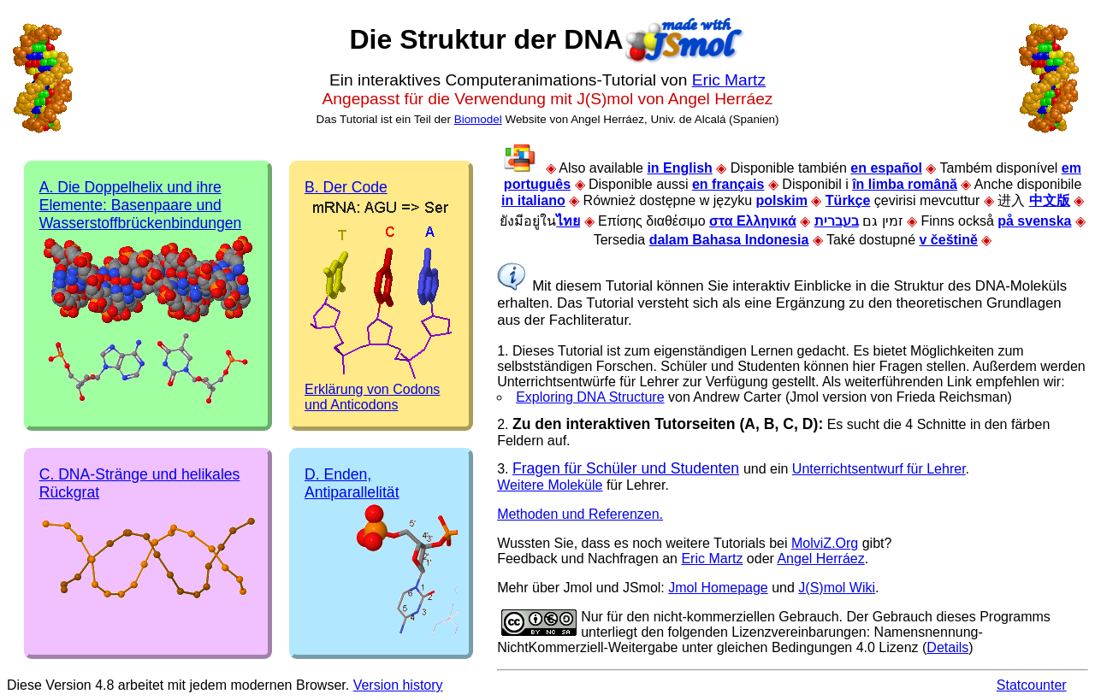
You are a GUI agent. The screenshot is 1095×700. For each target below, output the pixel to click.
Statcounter (1032, 685)
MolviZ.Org (824, 543)
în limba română (904, 184)
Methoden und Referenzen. (580, 514)
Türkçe (848, 200)
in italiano (533, 200)
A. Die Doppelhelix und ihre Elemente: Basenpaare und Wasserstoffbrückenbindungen (140, 205)
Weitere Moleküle (549, 485)
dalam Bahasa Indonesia (729, 239)
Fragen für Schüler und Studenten (625, 468)
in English (679, 168)
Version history (398, 685)
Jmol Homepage (718, 587)
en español (886, 168)
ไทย (568, 221)
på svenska (1034, 221)
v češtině (949, 239)
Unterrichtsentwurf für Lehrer (879, 469)
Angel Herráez (820, 558)
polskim (781, 200)
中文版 (1049, 200)
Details (947, 647)
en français (728, 184)
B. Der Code (346, 187)
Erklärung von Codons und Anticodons (372, 397)
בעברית (836, 221)
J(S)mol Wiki (836, 587)
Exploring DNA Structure (590, 397)
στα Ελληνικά (752, 221)
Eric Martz (729, 80)
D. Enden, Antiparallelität (352, 483)
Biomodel (478, 119)
